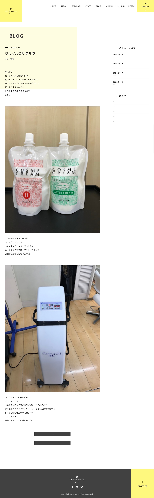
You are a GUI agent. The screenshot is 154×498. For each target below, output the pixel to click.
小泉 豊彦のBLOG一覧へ (52, 435)
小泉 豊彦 (118, 141)
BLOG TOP (52, 444)
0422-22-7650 (126, 6)
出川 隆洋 (118, 134)
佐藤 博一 (118, 126)
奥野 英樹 (118, 150)
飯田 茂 (117, 117)
